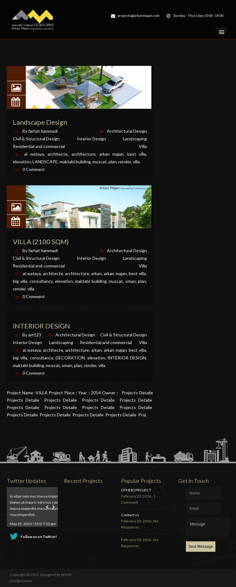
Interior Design (27, 342)
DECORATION (70, 357)
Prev (48, 507)
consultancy (41, 357)
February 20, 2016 (136, 496)
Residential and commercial (106, 342)
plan (78, 365)
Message (207, 527)
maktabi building (28, 365)
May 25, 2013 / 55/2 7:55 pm (33, 523)
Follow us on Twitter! (39, 536)
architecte (53, 350)
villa (101, 365)
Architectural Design (75, 334)
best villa (137, 350)
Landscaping (61, 342)
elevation (96, 357)
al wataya (32, 350)
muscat (53, 365)
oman (67, 365)
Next (53, 507)
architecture (77, 350)
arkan (96, 350)
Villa (143, 342)
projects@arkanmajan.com (138, 15)
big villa (20, 357)
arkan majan (115, 350)
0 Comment (33, 373)
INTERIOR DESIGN (41, 326)
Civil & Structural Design (123, 334)
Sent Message (200, 546)
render (90, 365)
